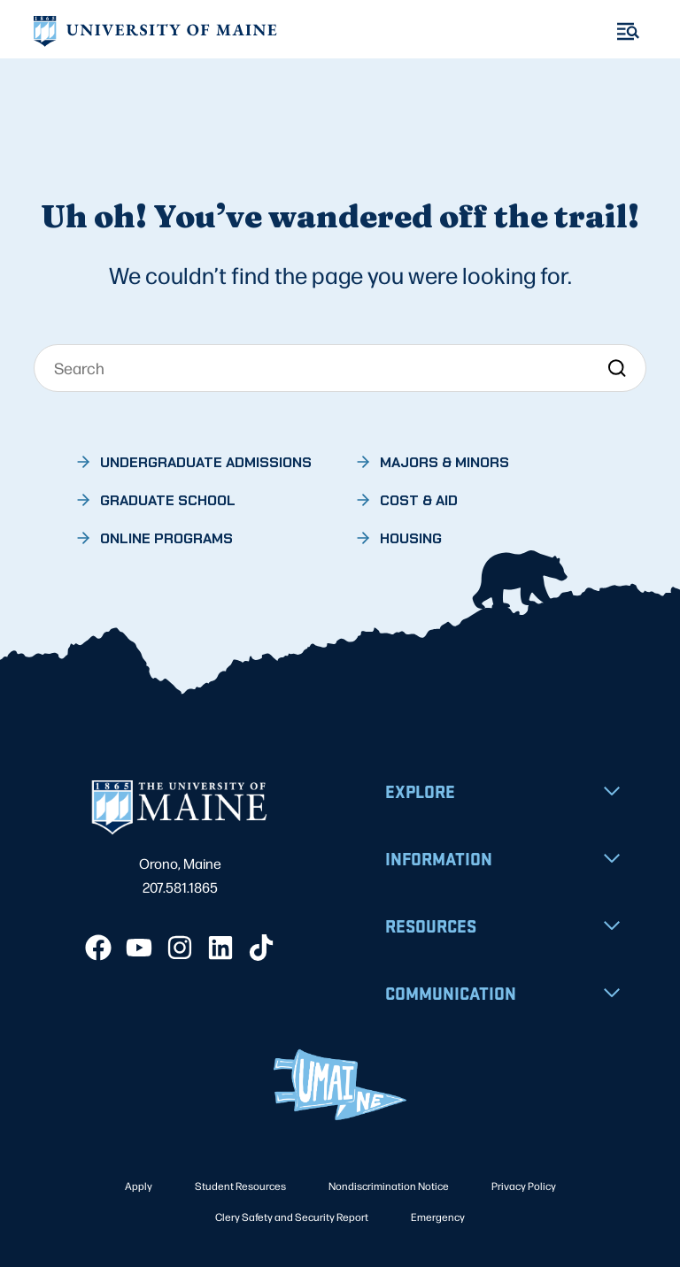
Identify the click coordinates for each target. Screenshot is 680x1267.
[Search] (339, 368)
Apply (138, 1186)
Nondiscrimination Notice (388, 1186)
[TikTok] (261, 947)
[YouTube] (139, 947)
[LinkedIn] (220, 947)
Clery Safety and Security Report (291, 1216)
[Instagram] (179, 947)
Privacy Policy (523, 1186)
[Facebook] (98, 947)
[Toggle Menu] (628, 31)
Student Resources (240, 1186)
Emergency (438, 1216)
